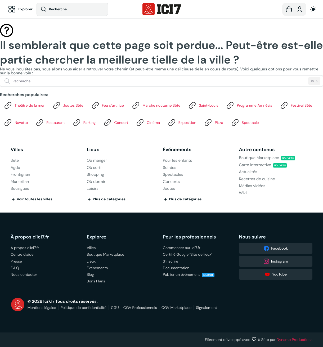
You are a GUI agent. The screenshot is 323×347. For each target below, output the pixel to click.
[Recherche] (73, 9)
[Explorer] (20, 9)
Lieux (93, 150)
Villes (17, 150)
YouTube (275, 274)
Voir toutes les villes (31, 199)
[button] (289, 9)
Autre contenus (257, 150)
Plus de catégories (106, 199)
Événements (177, 150)
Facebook (275, 248)
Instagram (275, 261)
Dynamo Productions (295, 339)
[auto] (313, 9)
